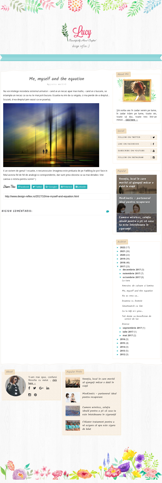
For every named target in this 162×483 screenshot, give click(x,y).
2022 (123, 249)
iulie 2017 (128, 333)
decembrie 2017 (132, 271)
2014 (123, 348)
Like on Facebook (137, 146)
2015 (123, 344)
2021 (123, 252)
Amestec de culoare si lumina (138, 287)
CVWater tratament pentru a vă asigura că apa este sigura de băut (88, 432)
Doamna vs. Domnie (132, 302)
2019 (123, 260)
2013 (123, 352)
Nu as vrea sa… (130, 297)
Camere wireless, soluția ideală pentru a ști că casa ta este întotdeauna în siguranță (136, 225)
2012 (123, 356)
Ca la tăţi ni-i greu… (132, 313)
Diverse (125, 326)
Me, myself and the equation (137, 292)
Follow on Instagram (137, 159)
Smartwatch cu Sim (132, 308)
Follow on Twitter (137, 139)
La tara (126, 282)
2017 (123, 268)
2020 (123, 256)
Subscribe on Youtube (137, 152)
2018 (123, 264)
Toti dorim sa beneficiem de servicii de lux (136, 319)
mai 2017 (128, 337)
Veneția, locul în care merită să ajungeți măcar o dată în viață (136, 184)
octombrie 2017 (132, 278)
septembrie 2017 (132, 329)
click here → (132, 121)
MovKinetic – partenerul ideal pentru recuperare (134, 202)
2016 (123, 341)
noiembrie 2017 (132, 275)
